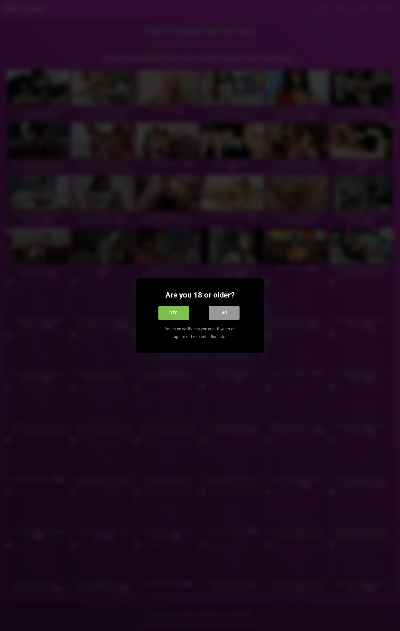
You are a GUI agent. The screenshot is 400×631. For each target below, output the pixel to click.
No (224, 313)
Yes (174, 313)
